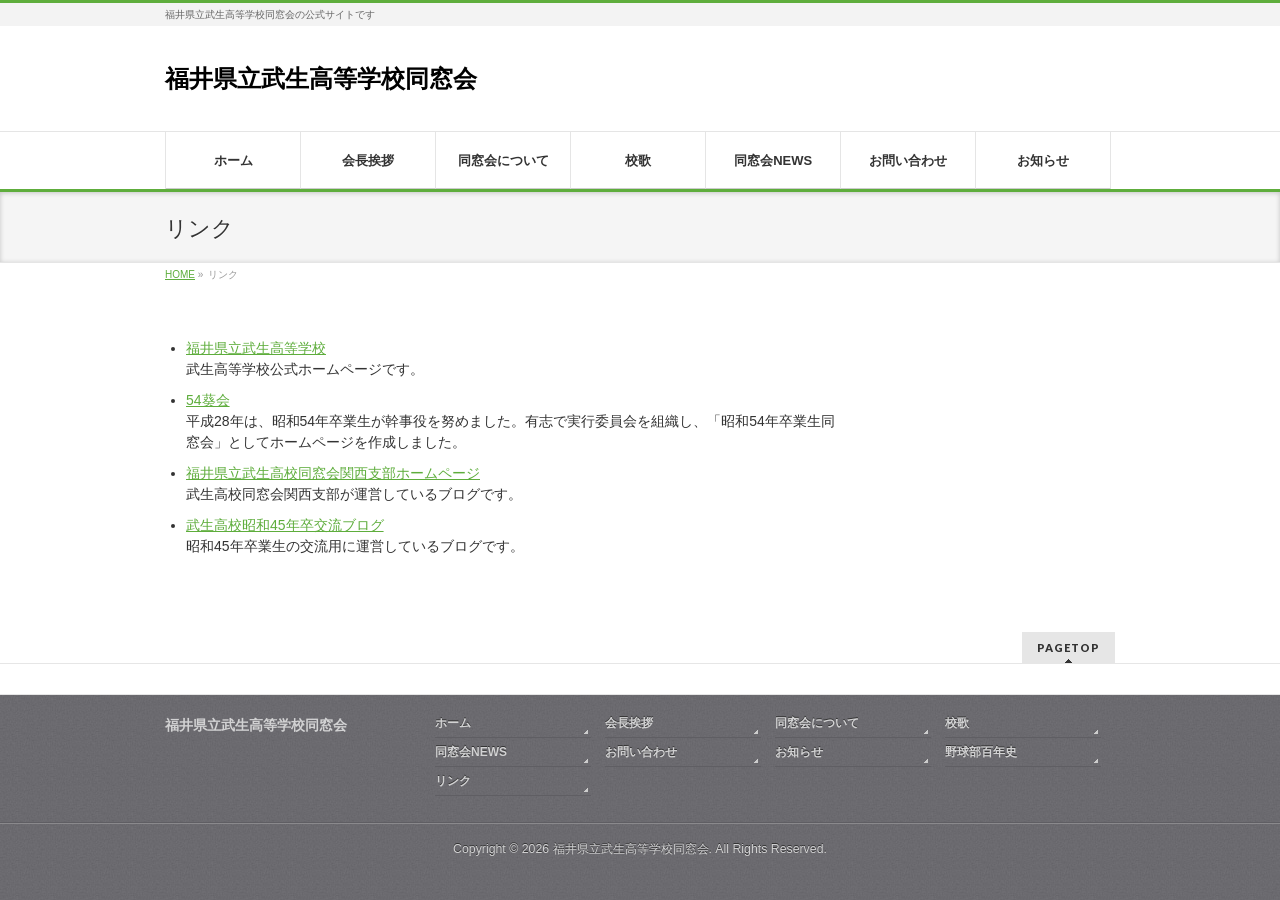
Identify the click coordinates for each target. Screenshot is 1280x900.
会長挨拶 (629, 723)
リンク (453, 781)
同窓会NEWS (471, 752)
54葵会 (208, 400)
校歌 (957, 723)
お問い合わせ (641, 752)
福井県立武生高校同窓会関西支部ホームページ (333, 473)
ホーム (453, 723)
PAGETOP (1068, 647)
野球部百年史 (981, 752)
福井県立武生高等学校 (256, 348)
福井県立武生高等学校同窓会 (321, 78)
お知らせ (799, 752)
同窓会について (817, 723)
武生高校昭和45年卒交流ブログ (285, 525)
